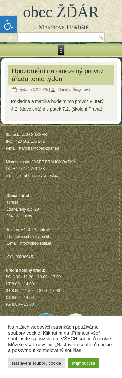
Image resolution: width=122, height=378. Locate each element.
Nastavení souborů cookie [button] (36, 363)
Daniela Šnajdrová (74, 89)
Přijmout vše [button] (83, 363)
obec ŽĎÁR (61, 11)
